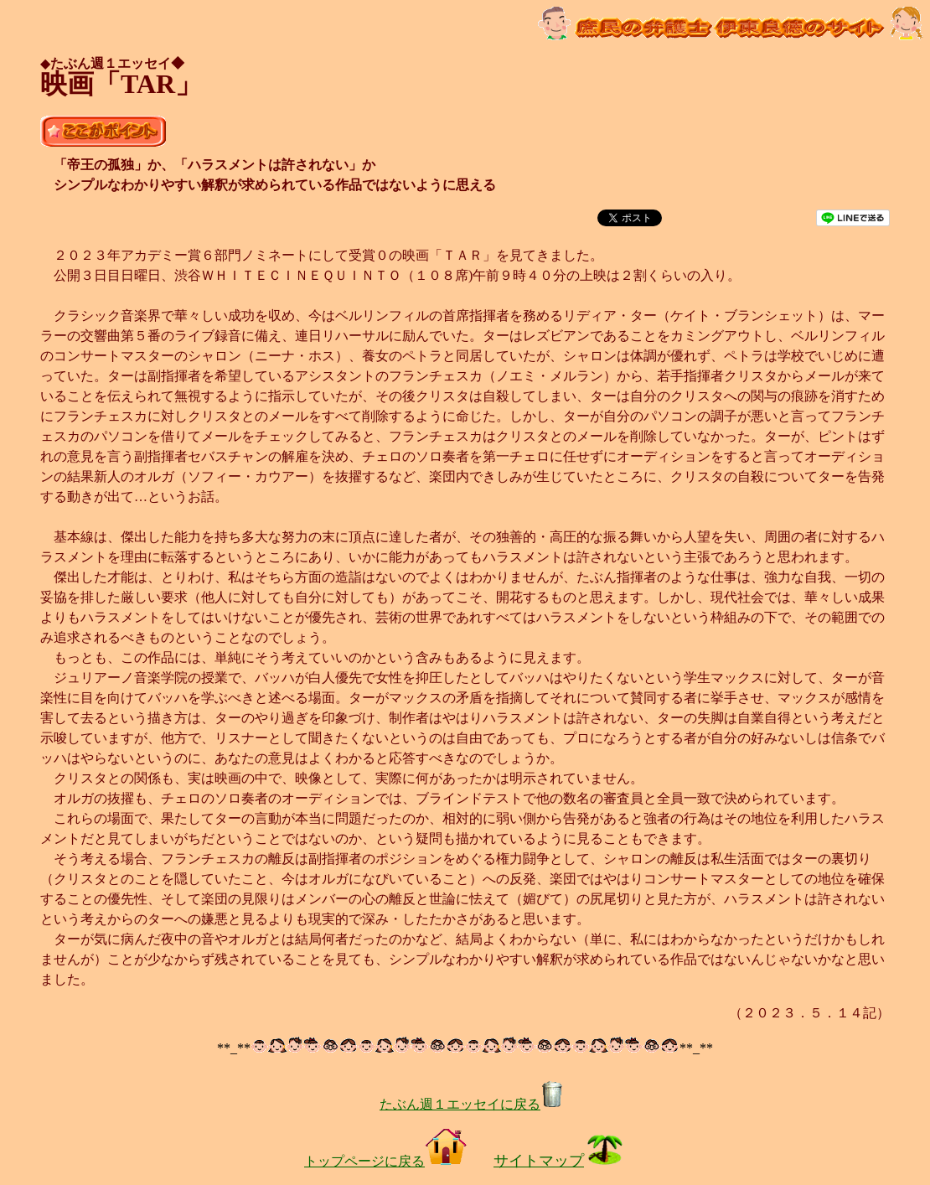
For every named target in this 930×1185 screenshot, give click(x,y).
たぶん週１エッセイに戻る (472, 1104)
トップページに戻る (385, 1161)
